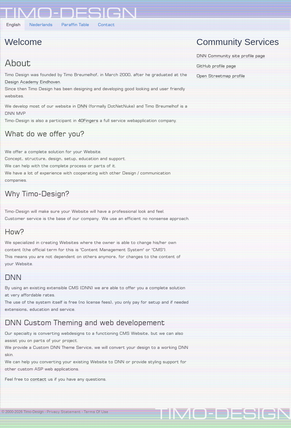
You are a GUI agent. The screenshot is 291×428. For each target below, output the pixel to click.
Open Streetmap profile (221, 76)
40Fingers (88, 121)
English (13, 25)
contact (38, 379)
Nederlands (40, 25)
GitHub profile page (216, 66)
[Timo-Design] (68, 13)
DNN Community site (218, 56)
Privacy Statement (64, 412)
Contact (106, 25)
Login (284, 11)
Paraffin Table (75, 25)
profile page (252, 56)
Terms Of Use (96, 412)
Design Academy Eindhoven (32, 82)
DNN (82, 106)
